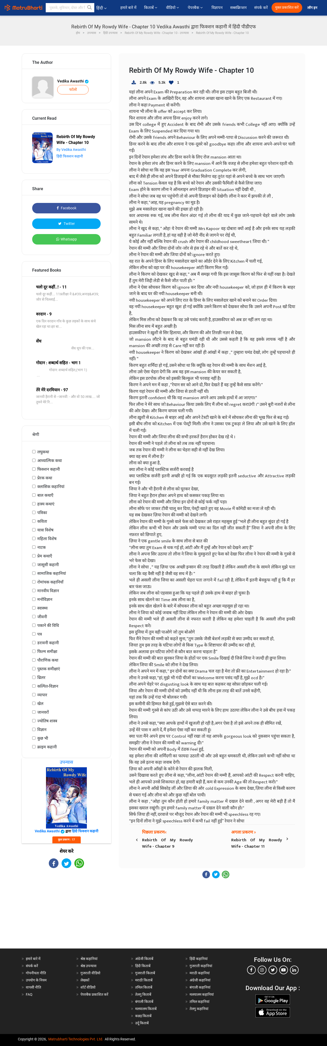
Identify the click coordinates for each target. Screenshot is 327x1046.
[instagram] (262, 970)
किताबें (151, 7)
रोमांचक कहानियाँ (50, 582)
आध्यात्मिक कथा (49, 460)
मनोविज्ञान (44, 599)
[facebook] (251, 970)
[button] (89, 7)
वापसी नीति (33, 987)
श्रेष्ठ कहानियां (89, 959)
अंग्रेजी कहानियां (200, 980)
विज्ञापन (217, 7)
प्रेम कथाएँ (44, 556)
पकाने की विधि (48, 625)
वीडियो (173, 7)
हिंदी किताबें (142, 966)
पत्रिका (42, 512)
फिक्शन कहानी (48, 469)
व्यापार (42, 694)
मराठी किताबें (144, 980)
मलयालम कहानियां (202, 994)
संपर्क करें (261, 7)
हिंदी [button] (101, 8)
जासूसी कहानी (48, 564)
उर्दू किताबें (142, 1023)
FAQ (29, 994)
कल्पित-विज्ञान (47, 686)
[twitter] (272, 970)
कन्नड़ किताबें (143, 1016)
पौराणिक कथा (47, 660)
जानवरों (43, 712)
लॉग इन (312, 7)
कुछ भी (42, 738)
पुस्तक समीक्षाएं (48, 668)
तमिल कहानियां (199, 1002)
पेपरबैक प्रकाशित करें (94, 994)
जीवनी (42, 616)
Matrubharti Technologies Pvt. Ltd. (75, 1039)
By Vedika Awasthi (71, 150)
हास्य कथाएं (45, 504)
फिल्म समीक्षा (47, 651)
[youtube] (283, 970)
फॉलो (73, 89)
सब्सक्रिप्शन (238, 7)
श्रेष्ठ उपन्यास (88, 966)
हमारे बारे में (128, 7)
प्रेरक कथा (44, 478)
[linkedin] (294, 970)
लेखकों (84, 980)
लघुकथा (43, 451)
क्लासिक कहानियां (50, 486)
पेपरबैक (196, 7)
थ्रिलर (41, 677)
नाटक (41, 547)
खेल (40, 703)
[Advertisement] (66, 912)
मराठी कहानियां (200, 973)
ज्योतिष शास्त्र (47, 721)
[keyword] (70, 7)
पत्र (39, 634)
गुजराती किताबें (145, 973)
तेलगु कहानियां (199, 1009)
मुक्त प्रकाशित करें (287, 7)
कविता (42, 521)
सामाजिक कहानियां (51, 573)
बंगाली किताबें (144, 1002)
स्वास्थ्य (42, 608)
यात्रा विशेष (45, 530)
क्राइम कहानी (47, 747)
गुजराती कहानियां (201, 966)
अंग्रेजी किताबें (144, 959)
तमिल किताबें (143, 987)
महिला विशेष (46, 538)
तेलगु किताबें (143, 994)
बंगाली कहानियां (200, 987)
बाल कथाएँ (45, 495)
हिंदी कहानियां (199, 959)
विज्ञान (41, 729)
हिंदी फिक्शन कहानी (69, 156)
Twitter (66, 224)
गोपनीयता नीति (36, 973)
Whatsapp (66, 239)
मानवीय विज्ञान (48, 590)
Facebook (66, 208)
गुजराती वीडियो (90, 973)
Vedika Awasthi (73, 81)
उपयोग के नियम (36, 980)
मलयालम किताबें (146, 1009)
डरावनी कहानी (48, 642)
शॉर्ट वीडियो (88, 987)
